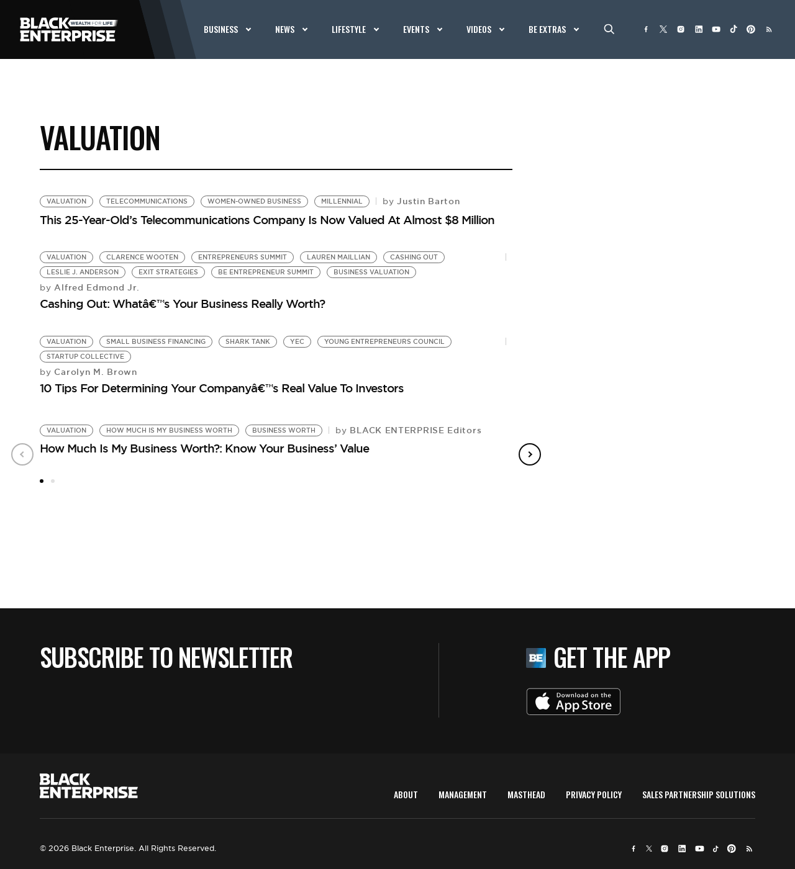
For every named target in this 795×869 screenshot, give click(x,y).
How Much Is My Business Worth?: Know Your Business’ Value (204, 448)
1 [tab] (41, 481)
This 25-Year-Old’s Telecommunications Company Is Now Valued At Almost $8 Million (267, 219)
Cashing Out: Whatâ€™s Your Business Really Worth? (182, 303)
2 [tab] (53, 481)
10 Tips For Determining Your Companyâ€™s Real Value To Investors (222, 387)
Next (530, 454)
